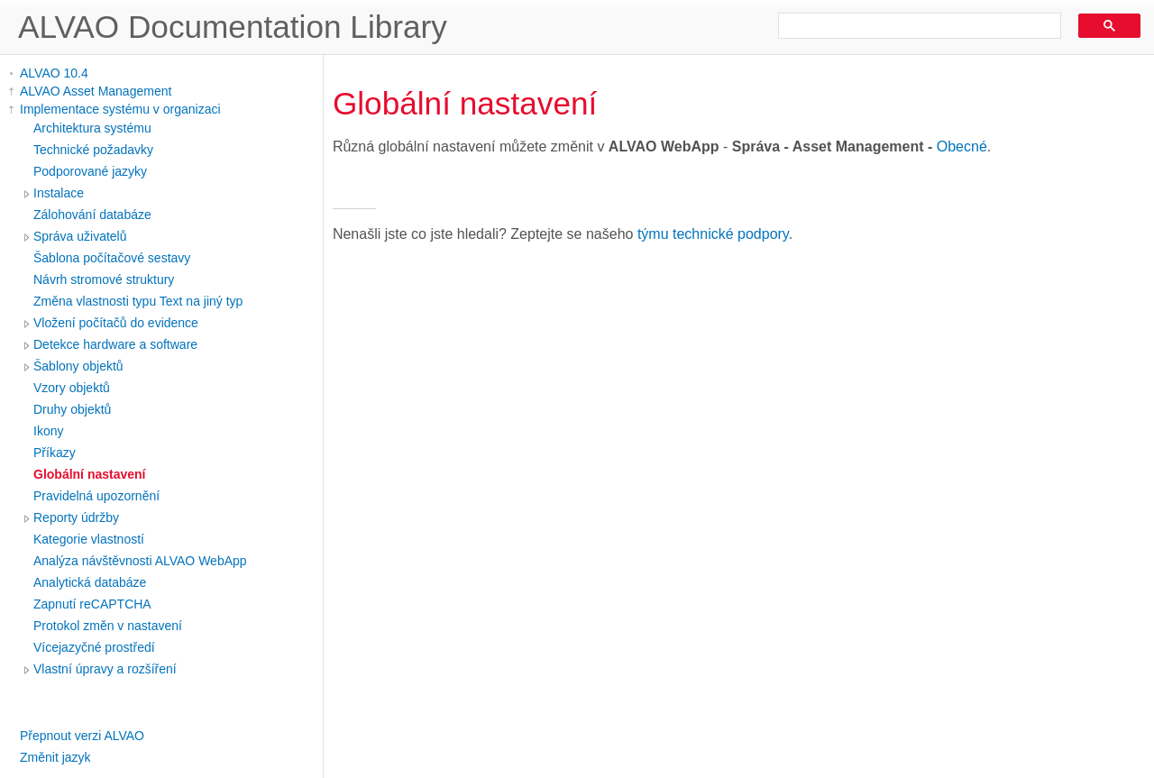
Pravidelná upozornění (96, 496)
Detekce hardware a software (115, 344)
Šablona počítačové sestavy (111, 258)
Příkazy (54, 452)
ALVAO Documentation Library (232, 26)
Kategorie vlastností (88, 539)
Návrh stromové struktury (103, 279)
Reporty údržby (76, 517)
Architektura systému (92, 128)
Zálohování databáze (92, 214)
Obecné (962, 146)
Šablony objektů (78, 366)
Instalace (58, 193)
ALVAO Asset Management (95, 91)
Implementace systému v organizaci (120, 109)
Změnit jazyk (55, 757)
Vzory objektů (71, 387)
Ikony (48, 431)
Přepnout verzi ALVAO (82, 735)
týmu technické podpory (713, 234)
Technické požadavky (93, 149)
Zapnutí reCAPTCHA (92, 604)
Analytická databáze (89, 582)
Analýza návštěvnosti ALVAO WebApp (140, 561)
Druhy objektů (72, 409)
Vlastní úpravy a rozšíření (105, 669)
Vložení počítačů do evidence (115, 323)
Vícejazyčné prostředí (94, 647)
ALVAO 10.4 (54, 73)
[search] (913, 26)
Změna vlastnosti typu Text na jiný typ (138, 301)
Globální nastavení (89, 474)
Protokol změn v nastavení (107, 625)
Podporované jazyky (90, 171)
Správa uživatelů (80, 236)
